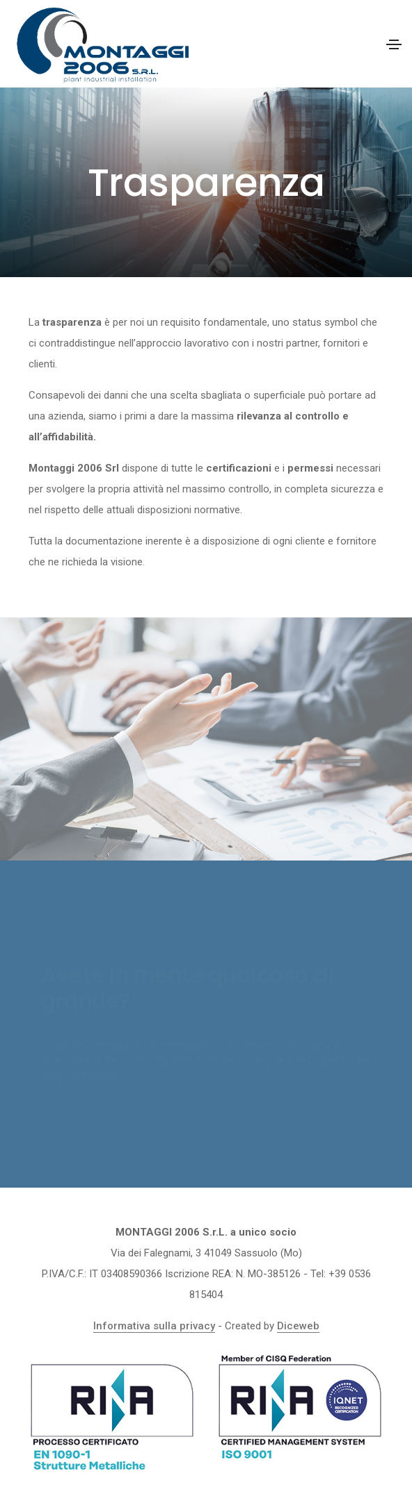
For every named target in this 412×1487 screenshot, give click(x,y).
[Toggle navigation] (394, 44)
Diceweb (298, 1326)
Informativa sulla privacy (154, 1326)
